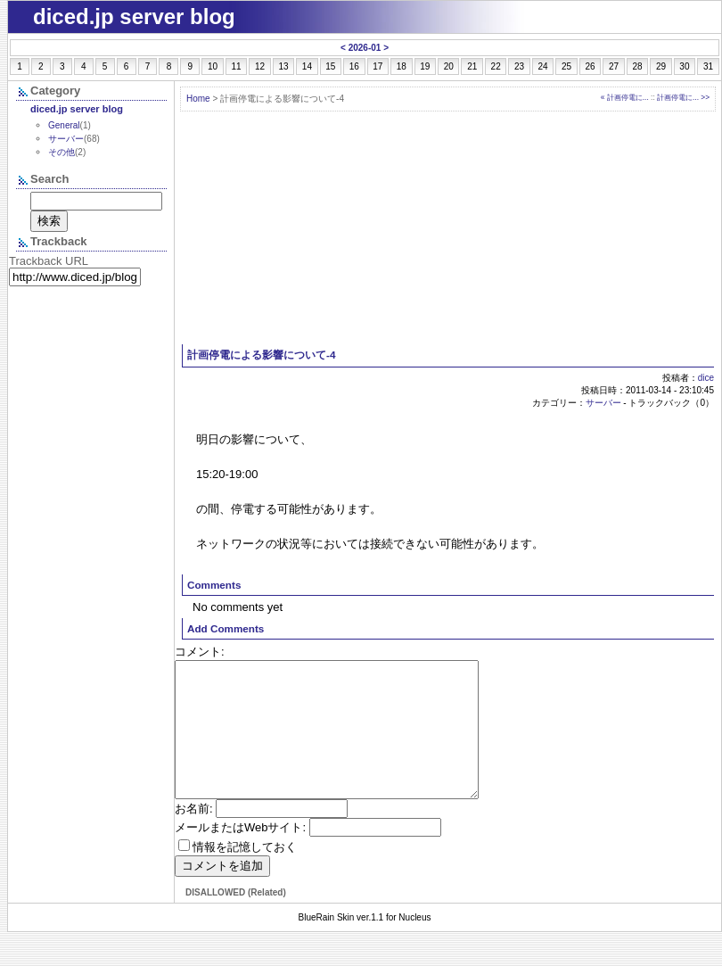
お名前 (192, 835)
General (64, 125)
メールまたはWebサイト (239, 854)
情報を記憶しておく (245, 873)
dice (706, 378)
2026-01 (365, 48)
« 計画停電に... (625, 97)
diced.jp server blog (76, 108)
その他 (61, 152)
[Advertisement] (448, 228)
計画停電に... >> (683, 97)
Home (198, 98)
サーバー (603, 403)
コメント (198, 651)
